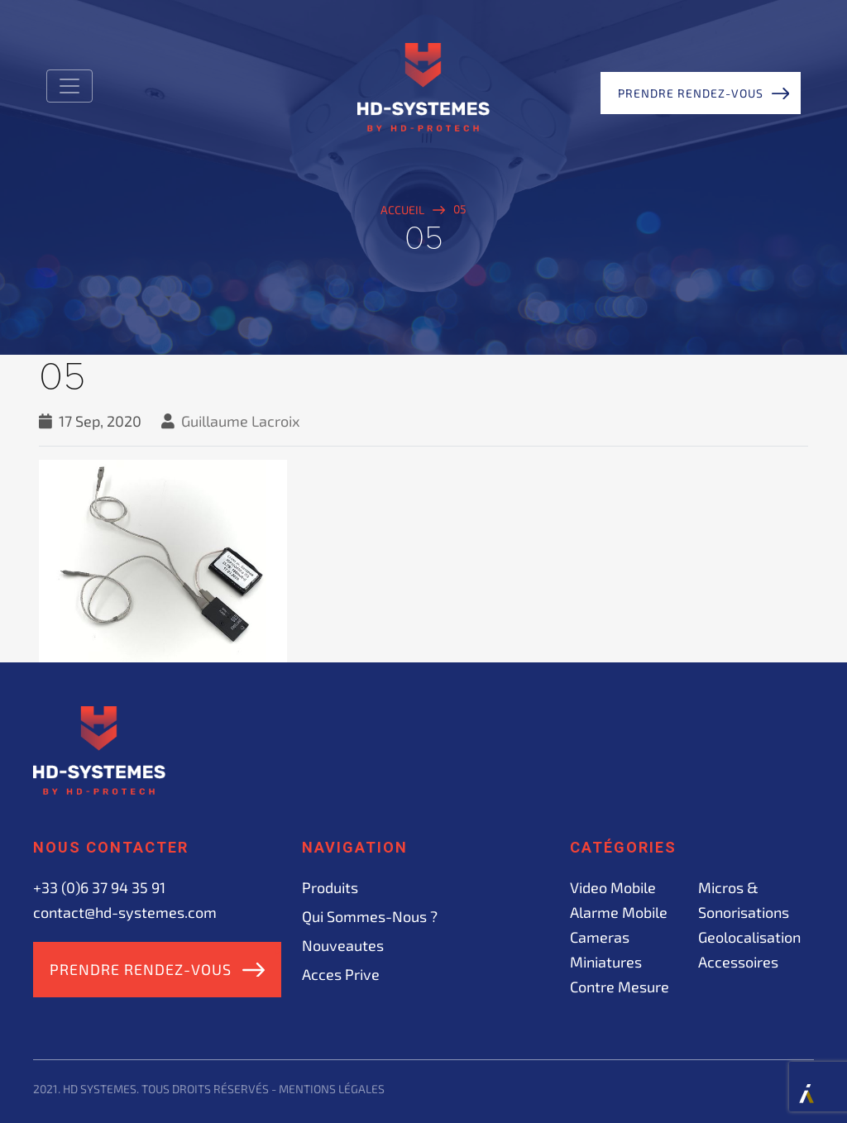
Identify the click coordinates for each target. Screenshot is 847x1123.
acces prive (341, 974)
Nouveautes (343, 945)
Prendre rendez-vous (690, 93)
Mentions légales (332, 1089)
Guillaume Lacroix (240, 421)
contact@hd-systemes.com (125, 912)
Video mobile (613, 887)
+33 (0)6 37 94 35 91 (99, 887)
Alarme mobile (619, 912)
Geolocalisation (749, 937)
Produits (330, 887)
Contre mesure (619, 986)
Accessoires (738, 962)
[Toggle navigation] (69, 86)
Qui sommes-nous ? (370, 916)
